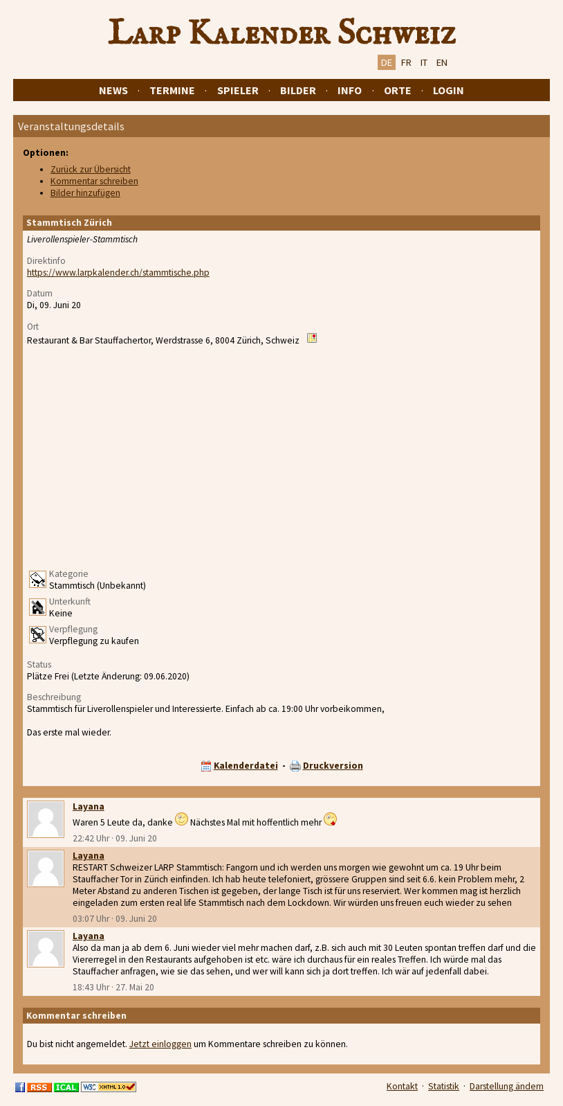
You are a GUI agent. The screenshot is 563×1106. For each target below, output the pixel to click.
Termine (172, 90)
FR (406, 62)
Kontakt (402, 1086)
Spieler (238, 90)
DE (386, 62)
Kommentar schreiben (94, 181)
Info (350, 90)
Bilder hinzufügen (85, 193)
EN (441, 62)
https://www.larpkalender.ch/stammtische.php (118, 272)
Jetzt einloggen (160, 1044)
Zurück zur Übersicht (90, 169)
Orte (398, 90)
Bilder (298, 90)
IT (424, 62)
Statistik (443, 1086)
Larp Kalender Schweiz (282, 34)
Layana (88, 806)
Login (448, 90)
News (113, 90)
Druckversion (333, 765)
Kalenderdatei (246, 765)
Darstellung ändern (507, 1086)
